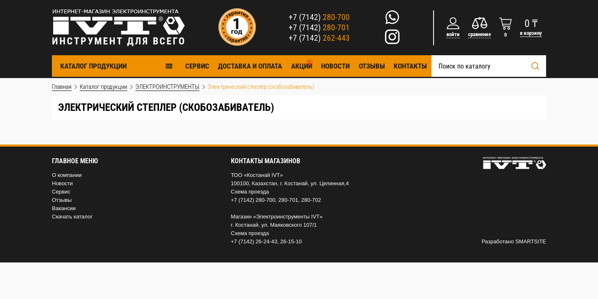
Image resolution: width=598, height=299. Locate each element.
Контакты (410, 66)
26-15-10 (291, 241)
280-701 (288, 200)
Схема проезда (250, 192)
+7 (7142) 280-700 (253, 200)
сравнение (479, 34)
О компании (67, 175)
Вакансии (64, 208)
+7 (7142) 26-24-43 (254, 241)
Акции (301, 66)
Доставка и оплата (250, 66)
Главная (61, 87)
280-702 (311, 200)
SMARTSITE (530, 241)
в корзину (531, 33)
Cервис (197, 66)
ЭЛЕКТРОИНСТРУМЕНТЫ (167, 87)
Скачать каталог (72, 216)
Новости (335, 66)
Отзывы (372, 66)
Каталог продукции (116, 65)
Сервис (61, 192)
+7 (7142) (319, 17)
